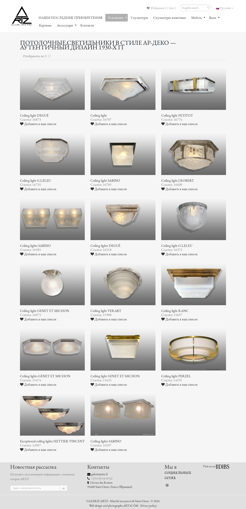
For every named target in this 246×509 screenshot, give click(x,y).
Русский (224, 8)
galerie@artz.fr (99, 474)
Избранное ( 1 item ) (161, 8)
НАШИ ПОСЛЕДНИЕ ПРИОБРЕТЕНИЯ (70, 18)
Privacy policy (148, 506)
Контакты (87, 25)
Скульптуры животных (169, 18)
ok (63, 488)
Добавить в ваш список (38, 124)
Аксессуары (65, 25)
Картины (45, 25)
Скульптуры (139, 18)
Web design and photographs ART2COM (113, 506)
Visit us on (209, 466)
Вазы (212, 18)
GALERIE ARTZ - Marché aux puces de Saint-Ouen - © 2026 (123, 501)
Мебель (196, 18)
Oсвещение (115, 18)
